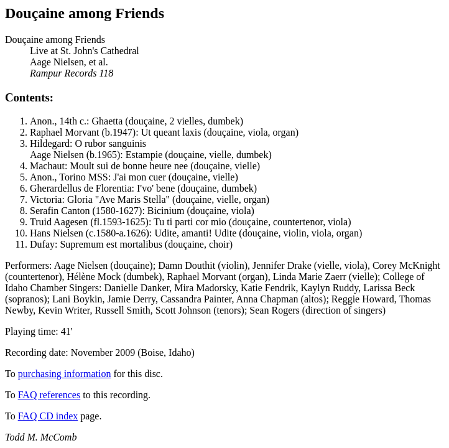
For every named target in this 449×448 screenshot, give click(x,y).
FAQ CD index (48, 416)
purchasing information (64, 373)
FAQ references (49, 395)
